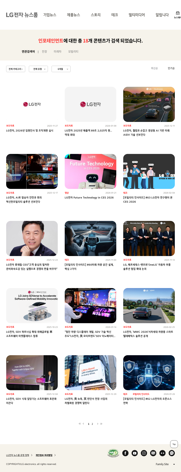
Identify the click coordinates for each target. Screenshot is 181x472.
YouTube (135, 453)
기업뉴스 (49, 14)
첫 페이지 (79, 423)
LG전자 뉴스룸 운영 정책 (17, 455)
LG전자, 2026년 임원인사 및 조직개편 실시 (29, 130)
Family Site (165, 464)
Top (174, 444)
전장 (44, 51)
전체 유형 (37, 68)
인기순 (171, 68)
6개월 (60, 68)
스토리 (96, 14)
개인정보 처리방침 (44, 455)
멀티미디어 (137, 14)
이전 (83, 423)
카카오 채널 (172, 453)
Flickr (162, 453)
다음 (97, 423)
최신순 (154, 68)
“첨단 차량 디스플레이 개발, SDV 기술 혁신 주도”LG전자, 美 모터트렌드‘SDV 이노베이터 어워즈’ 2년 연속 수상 (89, 336)
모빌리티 (73, 51)
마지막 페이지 (101, 423)
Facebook (125, 453)
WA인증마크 (113, 453)
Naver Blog (153, 453)
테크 (114, 14)
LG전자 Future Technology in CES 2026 (89, 197)
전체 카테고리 (15, 68)
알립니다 (162, 14)
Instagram (144, 453)
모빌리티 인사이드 (141, 394)
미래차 (57, 51)
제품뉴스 (73, 14)
